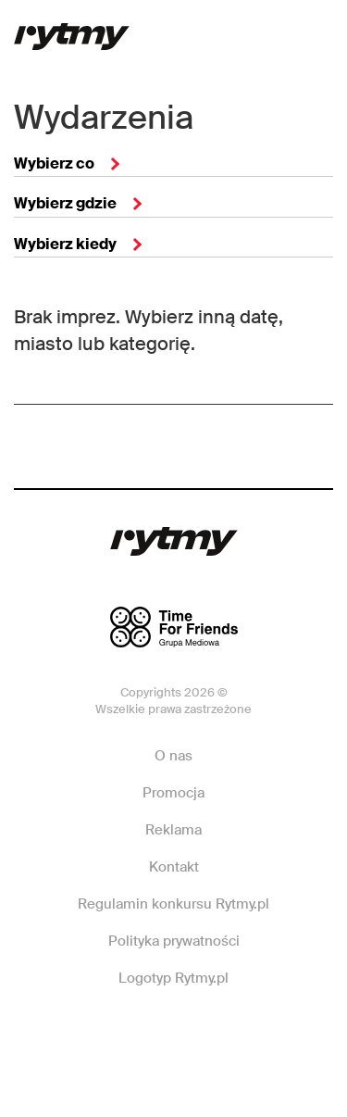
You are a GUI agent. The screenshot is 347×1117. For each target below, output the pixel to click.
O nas (173, 756)
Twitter (235, 1033)
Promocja (173, 793)
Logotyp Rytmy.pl (173, 978)
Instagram (172, 1033)
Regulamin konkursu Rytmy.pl (173, 904)
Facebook (109, 1033)
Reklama (173, 830)
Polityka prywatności (174, 941)
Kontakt (174, 867)
